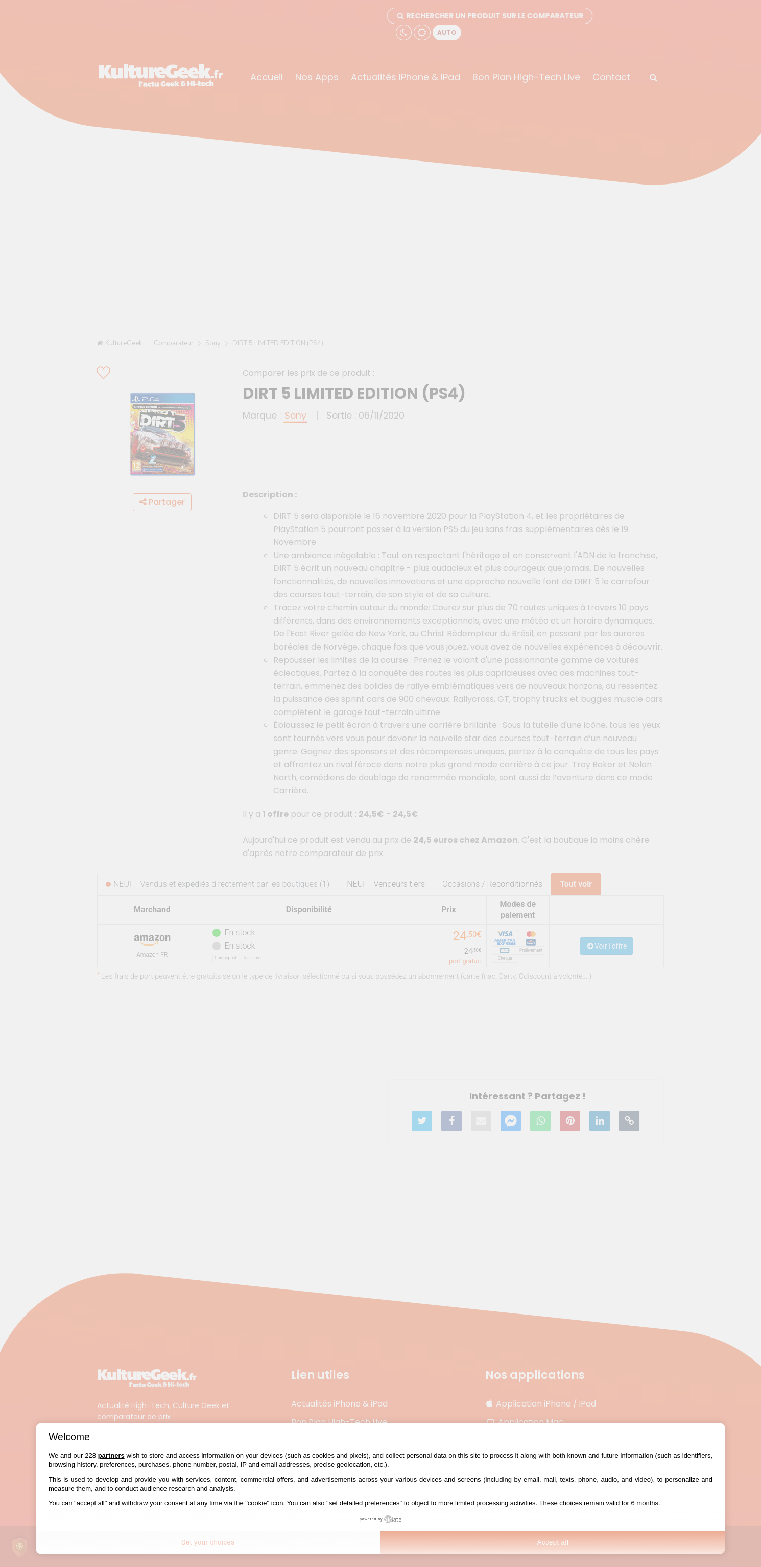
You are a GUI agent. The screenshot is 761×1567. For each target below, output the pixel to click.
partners (111, 1455)
